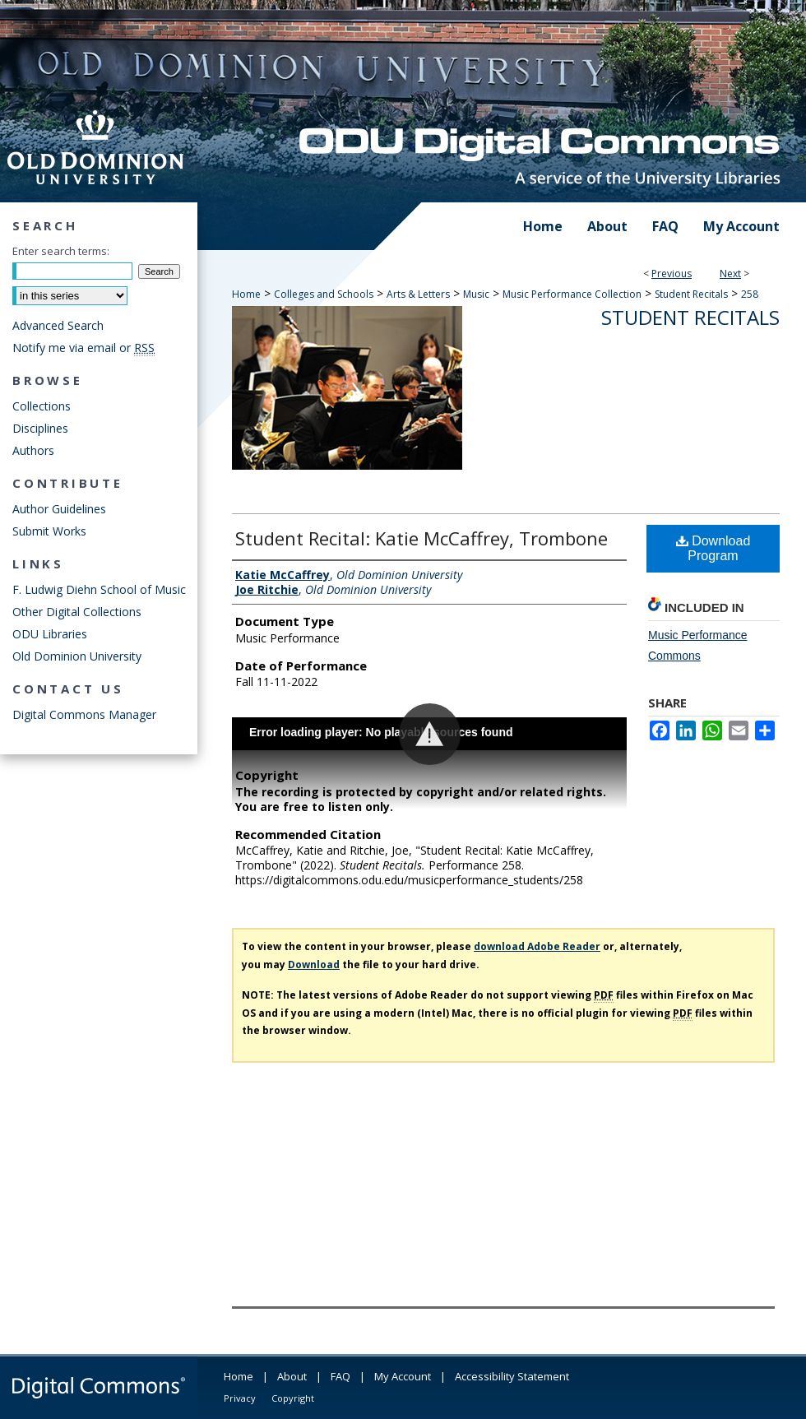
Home (246, 294)
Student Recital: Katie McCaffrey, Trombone (421, 538)
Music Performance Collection (572, 294)
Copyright (292, 1398)
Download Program (713, 548)
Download (314, 965)
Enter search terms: (60, 250)
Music (476, 294)
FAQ (340, 1376)
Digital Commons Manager (84, 714)
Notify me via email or (83, 347)
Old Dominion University (76, 656)
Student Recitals (691, 294)
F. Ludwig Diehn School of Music (99, 589)
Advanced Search (58, 325)
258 (749, 294)
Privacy (240, 1398)
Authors (33, 450)
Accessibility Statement (512, 1376)
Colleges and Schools (323, 294)
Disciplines (40, 428)
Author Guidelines (59, 509)
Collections (41, 406)
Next (730, 274)
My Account (402, 1376)
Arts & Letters (418, 294)
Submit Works (49, 531)
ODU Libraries (49, 634)
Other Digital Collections (76, 611)
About (292, 1376)
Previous (671, 274)
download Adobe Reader (537, 946)
